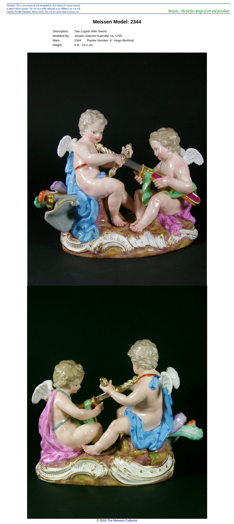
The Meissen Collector (122, 520)
